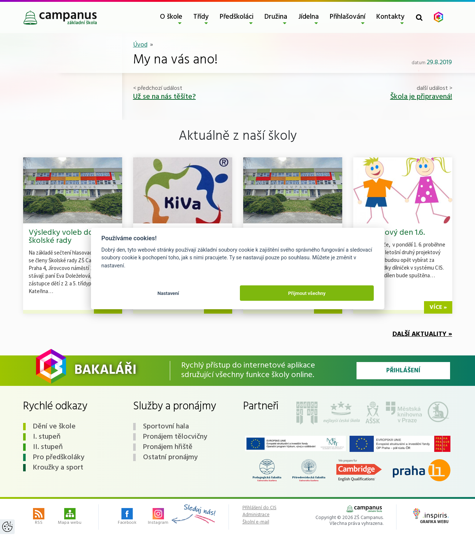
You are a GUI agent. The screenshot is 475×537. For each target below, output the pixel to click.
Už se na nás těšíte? (164, 97)
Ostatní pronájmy (170, 457)
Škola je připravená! (421, 97)
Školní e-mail (255, 522)
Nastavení (168, 293)
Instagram (158, 517)
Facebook (127, 517)
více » (438, 307)
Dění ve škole (54, 426)
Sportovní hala (166, 426)
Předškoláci (236, 16)
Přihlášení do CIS (259, 508)
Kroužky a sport (58, 467)
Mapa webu (69, 517)
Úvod (140, 45)
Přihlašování (347, 16)
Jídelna (308, 16)
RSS (38, 517)
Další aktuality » (422, 334)
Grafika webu (431, 516)
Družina (275, 16)
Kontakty (390, 16)
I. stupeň (47, 437)
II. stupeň (48, 447)
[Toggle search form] (419, 17)
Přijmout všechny (306, 293)
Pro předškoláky (58, 457)
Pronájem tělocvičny (175, 437)
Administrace (256, 515)
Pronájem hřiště (168, 447)
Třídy (201, 16)
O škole (171, 16)
